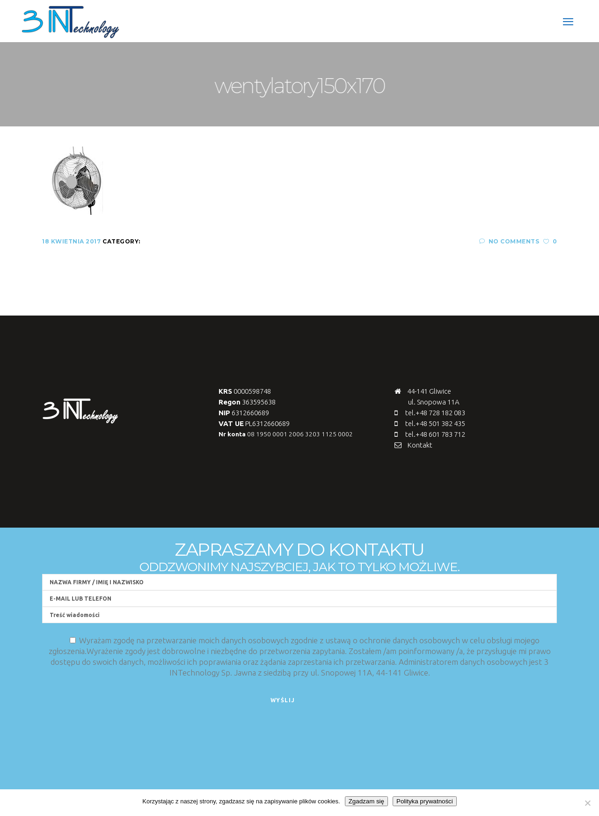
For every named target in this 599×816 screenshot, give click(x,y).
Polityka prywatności (424, 801)
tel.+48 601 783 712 (435, 434)
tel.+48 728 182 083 (435, 413)
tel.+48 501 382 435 (435, 423)
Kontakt (420, 445)
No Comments (509, 241)
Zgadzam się (366, 801)
